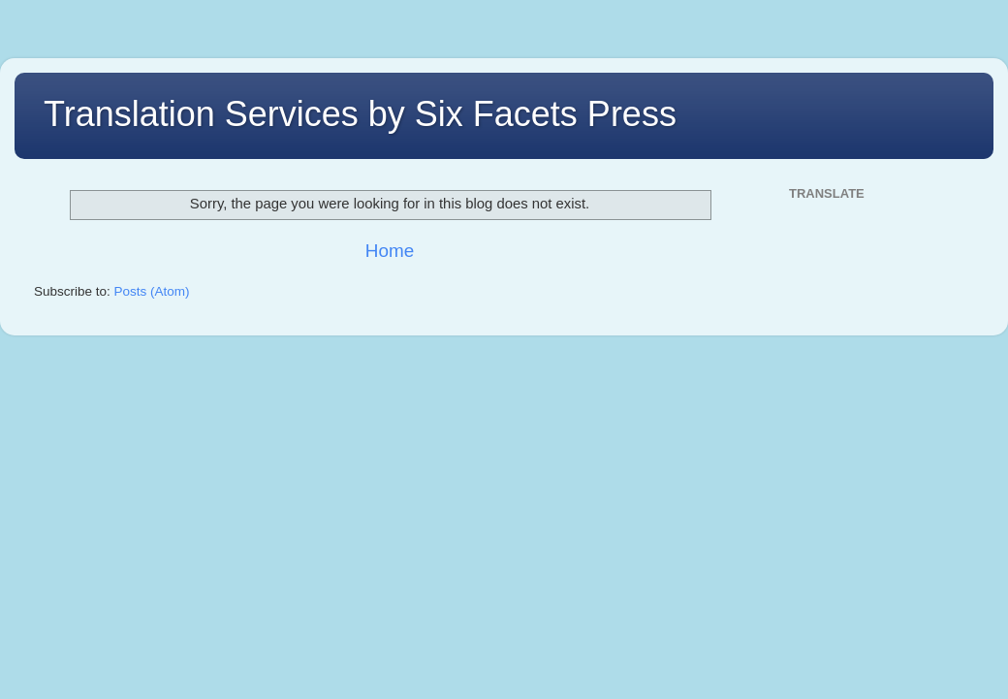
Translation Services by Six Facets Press (360, 114)
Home (389, 250)
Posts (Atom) (152, 291)
